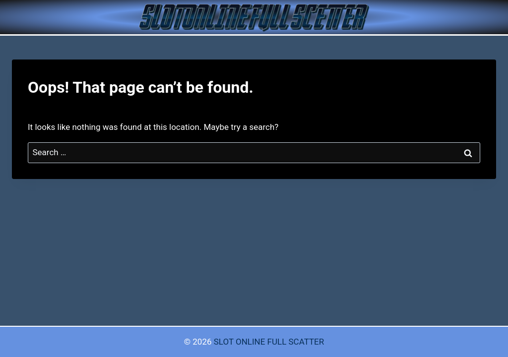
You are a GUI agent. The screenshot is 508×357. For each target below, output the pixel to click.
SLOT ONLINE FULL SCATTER (269, 342)
